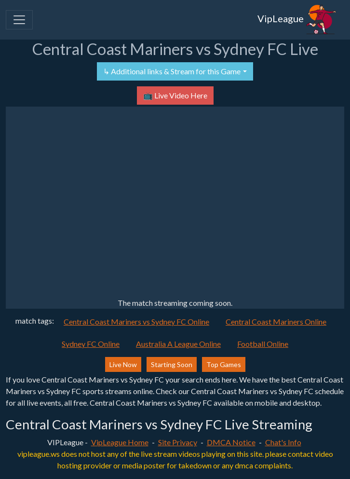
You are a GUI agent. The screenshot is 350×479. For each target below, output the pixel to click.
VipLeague (297, 19)
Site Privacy (177, 442)
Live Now (123, 364)
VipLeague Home (119, 442)
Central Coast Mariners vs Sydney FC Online (136, 321)
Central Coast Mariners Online (276, 321)
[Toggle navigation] (19, 19)
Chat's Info (283, 442)
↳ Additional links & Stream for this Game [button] (172, 71)
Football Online (262, 343)
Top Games (223, 364)
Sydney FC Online (91, 343)
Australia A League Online (178, 343)
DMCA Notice (231, 442)
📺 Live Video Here (175, 95)
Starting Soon (171, 364)
